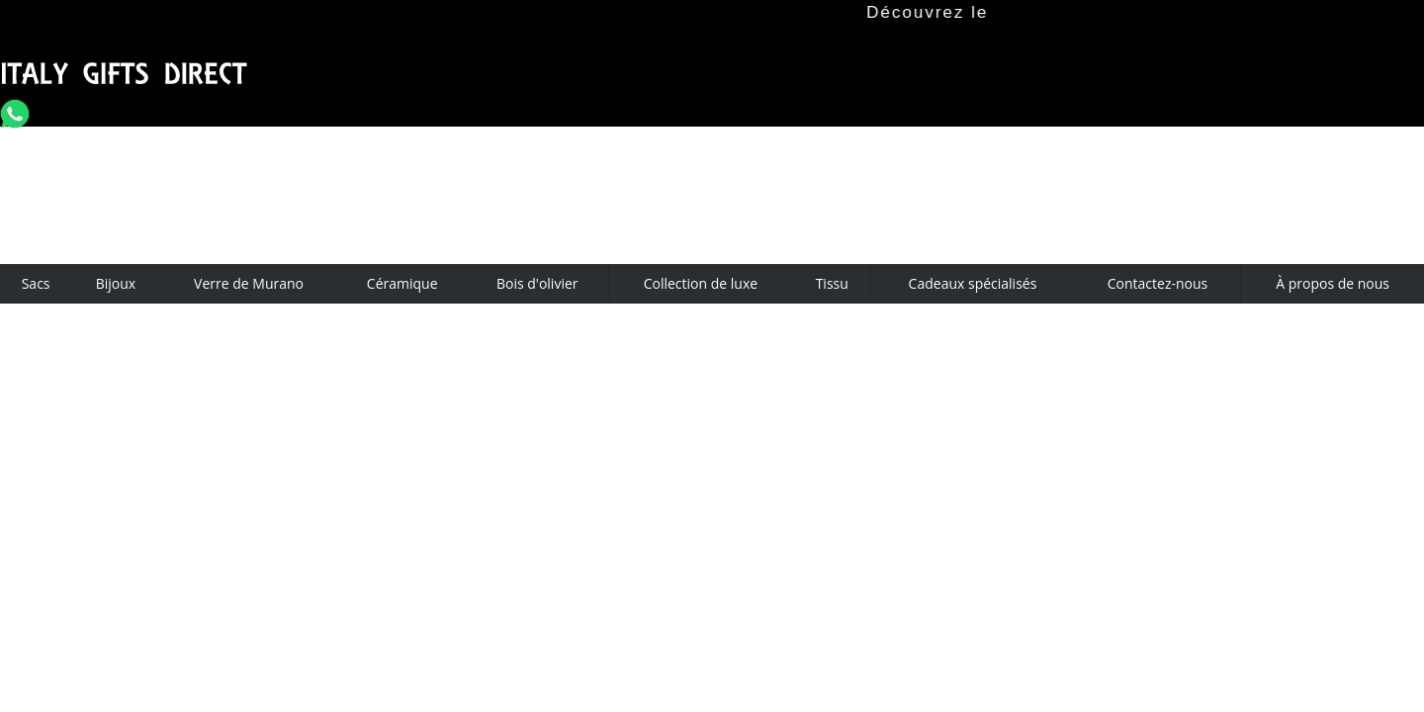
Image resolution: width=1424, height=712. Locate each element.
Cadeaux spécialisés (973, 283)
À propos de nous (1332, 283)
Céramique (402, 283)
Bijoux (115, 283)
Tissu (832, 283)
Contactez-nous (1158, 283)
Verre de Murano (249, 283)
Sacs (36, 283)
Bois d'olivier (537, 283)
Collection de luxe (700, 283)
